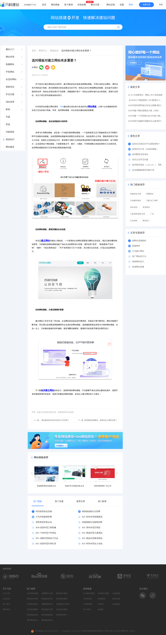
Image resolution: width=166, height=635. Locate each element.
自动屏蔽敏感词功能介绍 (143, 170)
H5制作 (101, 604)
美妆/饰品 (134, 207)
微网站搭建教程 (139, 241)
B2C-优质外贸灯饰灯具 (46, 544)
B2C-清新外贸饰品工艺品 (47, 538)
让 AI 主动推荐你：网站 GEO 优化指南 (145, 95)
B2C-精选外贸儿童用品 (92, 533)
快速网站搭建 (138, 267)
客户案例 (68, 4)
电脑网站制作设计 (48, 604)
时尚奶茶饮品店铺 (44, 511)
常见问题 (10, 94)
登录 (161, 5)
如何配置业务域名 (140, 154)
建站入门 (10, 49)
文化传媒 (133, 221)
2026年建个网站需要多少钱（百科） (144, 111)
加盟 (122, 4)
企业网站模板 (32, 593)
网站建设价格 (47, 599)
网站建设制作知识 (48, 620)
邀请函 (100, 609)
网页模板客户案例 (33, 620)
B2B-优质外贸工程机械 (46, 527)
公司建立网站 (138, 251)
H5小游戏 (87, 609)
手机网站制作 (32, 604)
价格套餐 (82, 4)
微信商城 (116, 599)
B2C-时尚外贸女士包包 (92, 544)
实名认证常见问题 (140, 159)
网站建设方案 (47, 609)
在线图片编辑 (103, 593)
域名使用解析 (32, 609)
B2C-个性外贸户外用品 (46, 533)
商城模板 (101, 599)
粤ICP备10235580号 (113, 631)
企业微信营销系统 (89, 593)
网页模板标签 (47, 615)
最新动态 (6, 609)
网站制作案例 (61, 593)
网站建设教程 (61, 599)
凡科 (62, 107)
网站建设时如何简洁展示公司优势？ (51, 420)
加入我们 (6, 604)
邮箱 (8, 109)
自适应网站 (11, 79)
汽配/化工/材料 (152, 200)
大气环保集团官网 (44, 517)
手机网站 (10, 72)
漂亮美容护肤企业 (44, 522)
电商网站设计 (138, 261)
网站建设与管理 (62, 604)
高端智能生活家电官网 (92, 522)
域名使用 (10, 102)
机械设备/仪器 (135, 194)
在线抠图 (116, 593)
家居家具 (146, 207)
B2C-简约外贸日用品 (91, 527)
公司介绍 (6, 593)
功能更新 (10, 132)
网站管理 (10, 57)
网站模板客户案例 (63, 615)
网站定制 (110, 4)
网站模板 (55, 4)
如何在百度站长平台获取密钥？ (146, 144)
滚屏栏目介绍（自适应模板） (145, 149)
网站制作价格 (32, 599)
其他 (8, 124)
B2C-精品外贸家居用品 (92, 538)
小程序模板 (87, 604)
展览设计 (145, 221)
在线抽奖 (116, 604)
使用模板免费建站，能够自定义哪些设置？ (97, 420)
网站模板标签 (32, 615)
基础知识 (10, 139)
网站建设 (10, 147)
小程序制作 (87, 599)
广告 (152, 214)
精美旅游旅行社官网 (91, 511)
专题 (8, 117)
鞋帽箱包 (149, 194)
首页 (44, 4)
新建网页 (136, 246)
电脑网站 (10, 64)
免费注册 (146, 5)
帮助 (131, 4)
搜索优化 (10, 87)
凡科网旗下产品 (30, 5)
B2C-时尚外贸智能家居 (92, 517)
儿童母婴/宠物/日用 (137, 214)
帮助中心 (43, 50)
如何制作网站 (61, 609)
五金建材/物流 (135, 200)
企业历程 (6, 599)
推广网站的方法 (139, 256)
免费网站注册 (47, 593)
